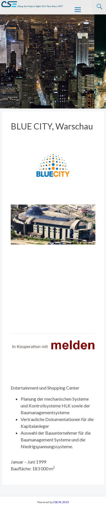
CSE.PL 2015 (61, 502)
